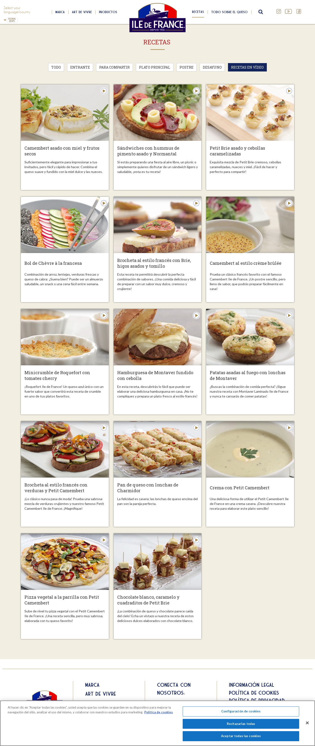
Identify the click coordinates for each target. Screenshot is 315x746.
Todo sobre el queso (229, 12)
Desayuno (212, 67)
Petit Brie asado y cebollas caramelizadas (237, 151)
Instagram (278, 11)
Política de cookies (254, 693)
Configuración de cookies (241, 711)
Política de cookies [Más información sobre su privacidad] (158, 712)
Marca (60, 12)
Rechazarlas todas (241, 724)
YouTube (289, 11)
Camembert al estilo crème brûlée (245, 263)
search (260, 12)
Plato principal (154, 67)
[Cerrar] (307, 723)
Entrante (80, 67)
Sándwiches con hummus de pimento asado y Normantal (148, 151)
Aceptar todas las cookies (241, 736)
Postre (186, 67)
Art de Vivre (82, 12)
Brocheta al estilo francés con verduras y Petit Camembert (56, 487)
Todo (56, 67)
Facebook (299, 11)
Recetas (198, 12)
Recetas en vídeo (247, 67)
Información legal (251, 685)
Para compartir (114, 67)
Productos (108, 12)
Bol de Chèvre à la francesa (53, 263)
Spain (5, 20)
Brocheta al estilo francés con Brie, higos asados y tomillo (154, 263)
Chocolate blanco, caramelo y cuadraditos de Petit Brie (148, 600)
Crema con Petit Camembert (239, 488)
